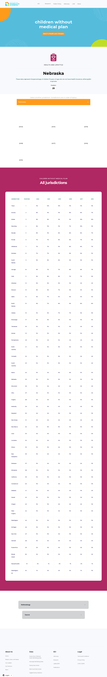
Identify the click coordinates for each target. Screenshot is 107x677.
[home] (12, 4)
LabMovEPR (57, 663)
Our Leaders (8, 663)
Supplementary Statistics (35, 672)
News (79, 4)
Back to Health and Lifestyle (53, 34)
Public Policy (57, 4)
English (6, 675)
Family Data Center (34, 665)
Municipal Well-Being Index (36, 661)
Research (56, 660)
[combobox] (7, 675)
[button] (39, 3)
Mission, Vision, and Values (12, 659)
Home (7, 656)
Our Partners (8, 666)
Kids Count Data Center (35, 669)
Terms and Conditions (83, 656)
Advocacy (67, 4)
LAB (73, 4)
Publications (57, 667)
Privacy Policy (81, 660)
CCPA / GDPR (81, 663)
